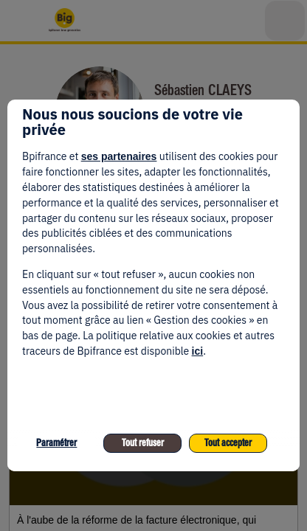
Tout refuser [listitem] (143, 443)
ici (198, 351)
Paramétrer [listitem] (56, 443)
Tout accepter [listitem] (228, 443)
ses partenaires (119, 156)
